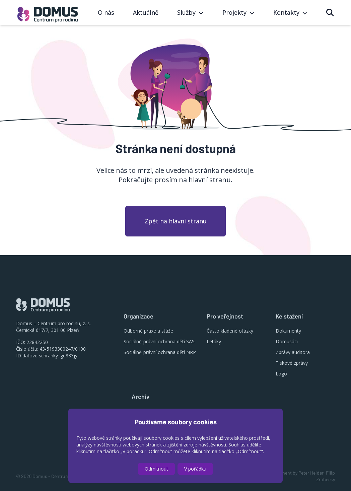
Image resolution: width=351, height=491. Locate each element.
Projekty (141, 432)
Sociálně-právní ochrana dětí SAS (159, 341)
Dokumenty (288, 331)
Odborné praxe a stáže (148, 331)
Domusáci (287, 341)
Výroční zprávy (147, 411)
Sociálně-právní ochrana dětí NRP (160, 352)
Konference (144, 422)
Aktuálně (145, 12)
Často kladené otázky (230, 331)
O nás (106, 12)
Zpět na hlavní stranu (176, 221)
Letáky (214, 341)
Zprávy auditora (293, 352)
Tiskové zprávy (292, 363)
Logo (281, 373)
